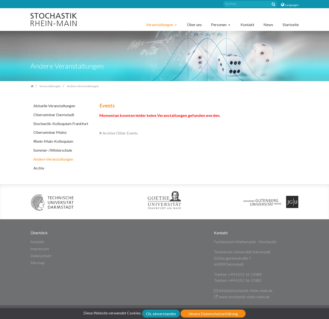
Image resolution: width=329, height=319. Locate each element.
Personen (219, 24)
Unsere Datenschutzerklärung (213, 313)
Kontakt (247, 24)
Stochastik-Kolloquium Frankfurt (60, 123)
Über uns (194, 24)
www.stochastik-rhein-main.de (242, 296)
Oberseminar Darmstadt (53, 114)
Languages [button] (292, 5)
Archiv (38, 168)
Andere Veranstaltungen (53, 159)
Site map (37, 262)
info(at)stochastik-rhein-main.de (243, 290)
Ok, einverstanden (161, 313)
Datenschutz (40, 255)
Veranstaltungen (160, 24)
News (268, 24)
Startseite (291, 24)
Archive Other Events (118, 133)
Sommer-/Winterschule (52, 150)
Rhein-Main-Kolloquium (53, 141)
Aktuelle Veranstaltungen (54, 105)
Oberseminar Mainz (50, 132)
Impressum (39, 248)
